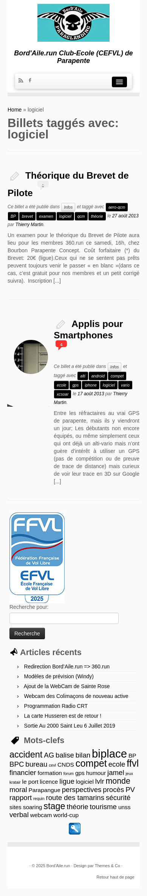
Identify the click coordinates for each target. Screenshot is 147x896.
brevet (27, 216)
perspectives (82, 790)
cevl (52, 765)
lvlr (99, 781)
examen (46, 216)
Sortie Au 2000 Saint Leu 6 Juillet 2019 (69, 726)
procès (113, 790)
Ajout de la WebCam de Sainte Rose (67, 686)
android (98, 376)
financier (22, 773)
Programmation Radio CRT (56, 706)
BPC (16, 764)
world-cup (66, 815)
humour (96, 773)
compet (117, 376)
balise (65, 755)
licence (49, 781)
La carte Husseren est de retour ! (63, 716)
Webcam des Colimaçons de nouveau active (76, 696)
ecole (61, 385)
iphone (91, 385)
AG (49, 755)
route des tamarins (75, 798)
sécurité (118, 798)
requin (39, 798)
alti (82, 376)
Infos (68, 207)
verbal (19, 815)
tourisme (103, 807)
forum (68, 773)
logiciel (65, 216)
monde (118, 781)
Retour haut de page (115, 877)
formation (49, 773)
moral (18, 790)
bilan (83, 755)
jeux (129, 773)
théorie (97, 216)
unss (124, 807)
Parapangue (44, 790)
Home (15, 110)
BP (13, 216)
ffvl (133, 763)
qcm (81, 216)
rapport (20, 798)
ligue (66, 781)
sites (15, 807)
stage (54, 806)
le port (30, 781)
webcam (41, 815)
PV (130, 790)
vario (125, 385)
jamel (115, 773)
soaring (32, 807)
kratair (15, 782)
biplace (109, 753)
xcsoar (62, 394)
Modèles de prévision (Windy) (59, 676)
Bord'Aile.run (58, 865)
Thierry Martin (29, 224)
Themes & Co (107, 865)
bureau (36, 764)
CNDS (65, 764)
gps (75, 385)
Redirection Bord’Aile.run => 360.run (67, 666)
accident (25, 754)
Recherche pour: (29, 607)
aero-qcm (116, 207)
